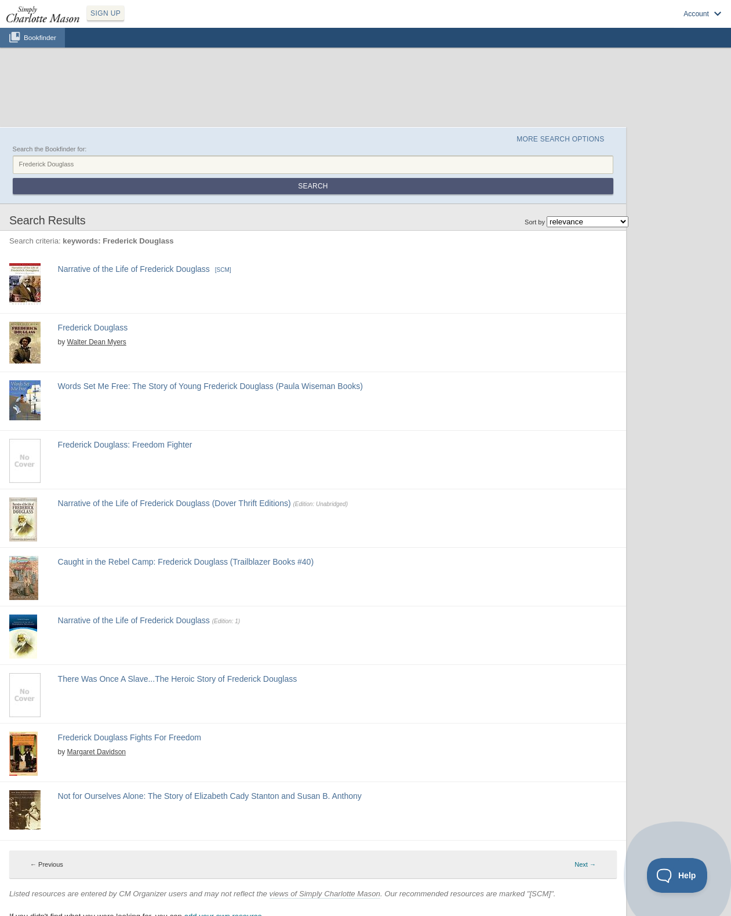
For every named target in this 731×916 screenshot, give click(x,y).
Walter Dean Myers (96, 342)
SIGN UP (105, 13)
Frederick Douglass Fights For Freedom (129, 737)
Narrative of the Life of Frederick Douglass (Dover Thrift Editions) (174, 503)
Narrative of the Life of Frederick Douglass (134, 269)
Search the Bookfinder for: (50, 149)
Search (313, 186)
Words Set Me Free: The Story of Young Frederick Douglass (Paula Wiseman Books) (210, 386)
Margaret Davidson (96, 752)
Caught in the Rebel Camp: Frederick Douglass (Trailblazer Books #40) (186, 561)
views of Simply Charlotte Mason (325, 893)
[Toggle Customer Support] (677, 875)
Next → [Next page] (585, 864)
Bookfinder (40, 37)
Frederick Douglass (93, 327)
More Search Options (560, 139)
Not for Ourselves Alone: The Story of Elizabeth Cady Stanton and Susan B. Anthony (210, 796)
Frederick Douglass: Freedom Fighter (125, 444)
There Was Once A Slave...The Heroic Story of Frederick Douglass (177, 679)
